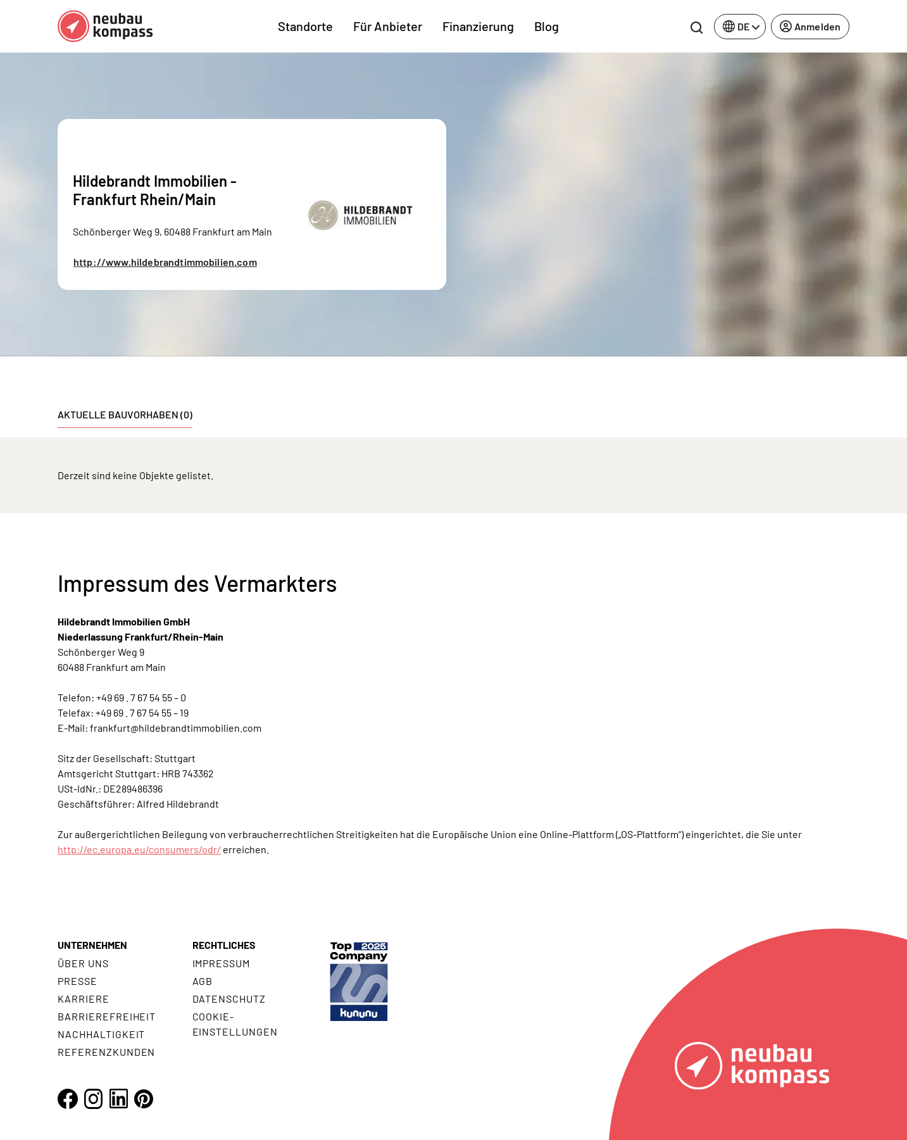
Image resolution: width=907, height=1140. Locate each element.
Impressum (221, 963)
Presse (77, 981)
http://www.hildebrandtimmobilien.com (165, 262)
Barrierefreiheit (107, 1016)
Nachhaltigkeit (101, 1034)
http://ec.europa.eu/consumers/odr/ (139, 849)
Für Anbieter (387, 26)
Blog (546, 26)
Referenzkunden (106, 1052)
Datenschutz (229, 999)
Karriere (83, 999)
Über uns (83, 963)
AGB (202, 981)
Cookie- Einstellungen (235, 1023)
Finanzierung (478, 26)
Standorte (305, 26)
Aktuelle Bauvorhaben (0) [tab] (125, 414)
